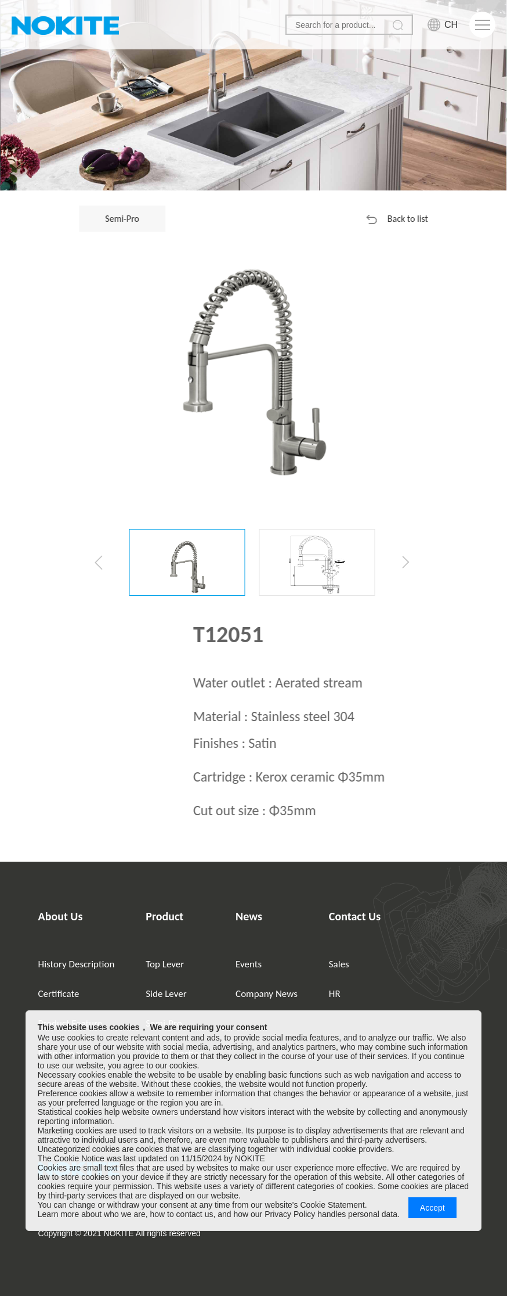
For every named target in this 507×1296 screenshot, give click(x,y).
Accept (432, 1207)
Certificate (58, 994)
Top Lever (165, 964)
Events (249, 964)
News (249, 916)
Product (164, 916)
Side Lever (166, 994)
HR (335, 994)
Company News (267, 994)
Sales (339, 964)
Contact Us (355, 916)
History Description (76, 964)
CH (451, 25)
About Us (60, 916)
